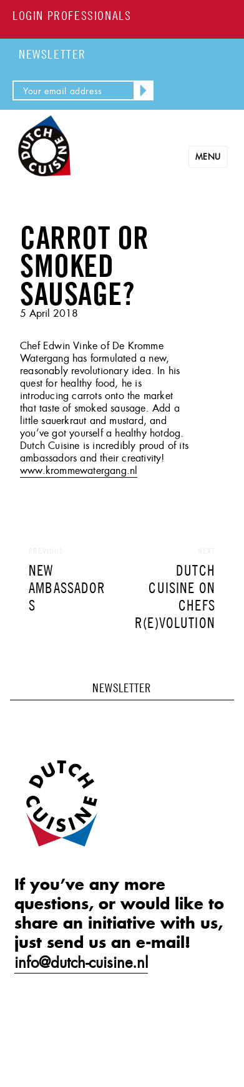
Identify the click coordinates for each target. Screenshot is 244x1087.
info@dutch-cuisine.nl (81, 963)
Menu (208, 157)
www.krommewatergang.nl (78, 470)
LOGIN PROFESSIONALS (71, 15)
